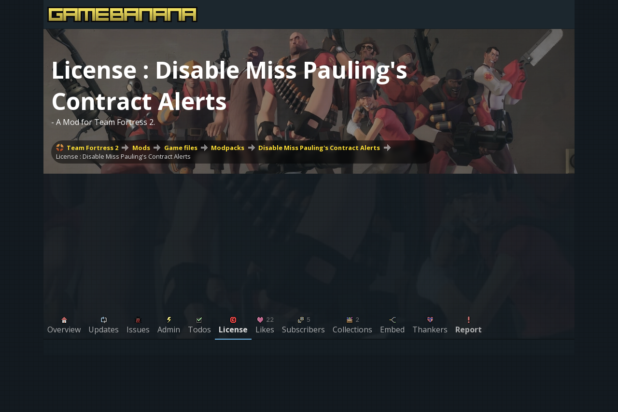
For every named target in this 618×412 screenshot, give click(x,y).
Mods (141, 147)
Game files (180, 147)
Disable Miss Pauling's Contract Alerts (319, 147)
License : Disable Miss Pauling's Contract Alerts (123, 156)
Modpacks (227, 147)
